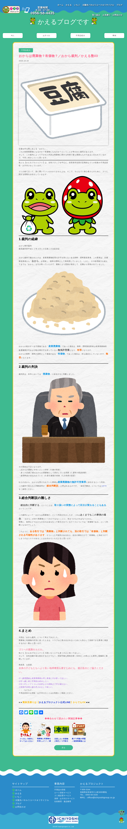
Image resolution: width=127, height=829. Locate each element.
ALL (12, 35)
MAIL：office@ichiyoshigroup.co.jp (97, 797)
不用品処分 (80, 35)
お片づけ (46, 35)
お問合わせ (20, 807)
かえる (69, 5)
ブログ (119, 5)
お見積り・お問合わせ (112, 15)
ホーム (60, 5)
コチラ (104, 486)
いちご (77, 5)
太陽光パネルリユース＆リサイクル (98, 5)
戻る (63, 748)
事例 (114, 35)
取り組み (96, 15)
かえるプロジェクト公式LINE (54, 702)
